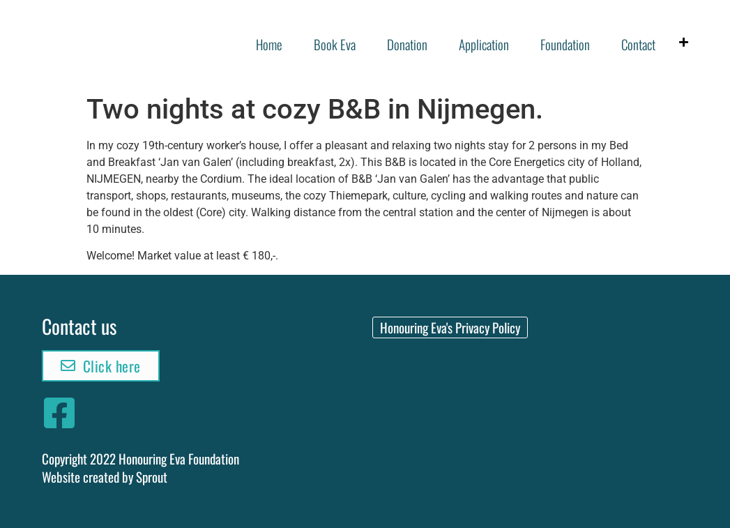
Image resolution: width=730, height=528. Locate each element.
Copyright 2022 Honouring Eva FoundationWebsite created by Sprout (140, 467)
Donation (407, 44)
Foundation (565, 44)
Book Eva (335, 44)
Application (484, 44)
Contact (638, 44)
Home (269, 44)
